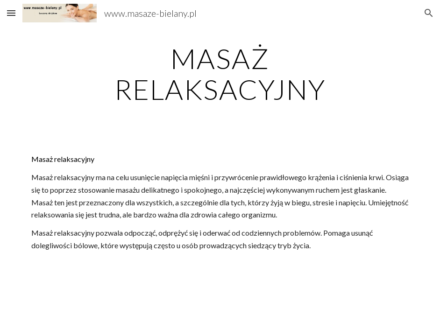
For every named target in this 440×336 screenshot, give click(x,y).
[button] (11, 13)
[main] (220, 73)
